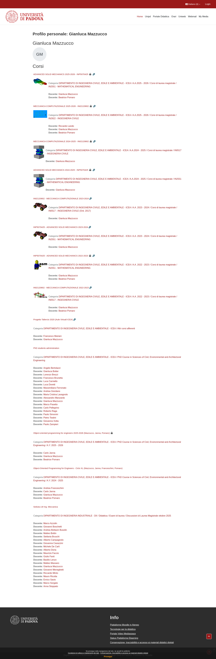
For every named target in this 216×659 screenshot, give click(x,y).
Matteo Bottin (49, 533)
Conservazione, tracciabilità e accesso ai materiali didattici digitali (124, 653)
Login (207, 4)
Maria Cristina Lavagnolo (55, 394)
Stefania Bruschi (51, 536)
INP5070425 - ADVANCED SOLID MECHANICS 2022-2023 (60, 256)
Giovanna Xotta (51, 421)
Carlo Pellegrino (51, 408)
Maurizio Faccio (51, 553)
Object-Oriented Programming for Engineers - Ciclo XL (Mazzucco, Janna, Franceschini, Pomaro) (77, 468)
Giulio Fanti (49, 556)
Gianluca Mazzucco (68, 94)
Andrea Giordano (51, 391)
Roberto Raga (50, 411)
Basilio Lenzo (49, 560)
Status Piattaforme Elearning (124, 638)
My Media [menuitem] (203, 16)
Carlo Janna (49, 453)
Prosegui (108, 656)
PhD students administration (46, 348)
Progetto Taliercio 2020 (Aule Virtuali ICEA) (53, 319)
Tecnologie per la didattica (123, 629)
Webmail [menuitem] (192, 16)
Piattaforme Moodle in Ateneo (124, 625)
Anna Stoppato (50, 586)
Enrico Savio (49, 579)
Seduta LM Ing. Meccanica (45, 507)
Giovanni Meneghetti (53, 570)
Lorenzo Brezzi (50, 374)
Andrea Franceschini (53, 488)
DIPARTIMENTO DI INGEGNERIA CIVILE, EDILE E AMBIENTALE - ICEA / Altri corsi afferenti (89, 328)
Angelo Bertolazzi (52, 368)
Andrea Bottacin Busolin (55, 530)
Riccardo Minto (50, 573)
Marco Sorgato (50, 583)
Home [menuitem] (140, 16)
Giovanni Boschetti (52, 526)
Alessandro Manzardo (54, 398)
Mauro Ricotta (50, 576)
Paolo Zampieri (50, 424)
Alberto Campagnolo (53, 540)
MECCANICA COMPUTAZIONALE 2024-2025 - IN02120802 (61, 141)
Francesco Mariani (52, 336)
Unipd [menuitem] (148, 16)
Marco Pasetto (50, 404)
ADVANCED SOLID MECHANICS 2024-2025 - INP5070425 (60, 170)
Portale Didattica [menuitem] (161, 16)
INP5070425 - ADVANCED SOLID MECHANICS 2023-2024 (60, 227)
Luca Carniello (50, 381)
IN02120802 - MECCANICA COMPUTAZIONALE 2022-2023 (61, 287)
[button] (193, 4)
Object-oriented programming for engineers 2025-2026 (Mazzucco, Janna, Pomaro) (71, 433)
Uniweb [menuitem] (182, 16)
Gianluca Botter (51, 371)
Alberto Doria (49, 550)
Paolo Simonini (50, 414)
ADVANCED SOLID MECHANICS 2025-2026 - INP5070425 (60, 74)
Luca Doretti (49, 384)
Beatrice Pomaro (67, 97)
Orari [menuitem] (173, 16)
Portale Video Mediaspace (123, 633)
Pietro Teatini (49, 418)
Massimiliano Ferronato (54, 388)
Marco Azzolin (50, 523)
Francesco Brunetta (53, 378)
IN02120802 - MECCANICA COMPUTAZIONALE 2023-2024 (61, 198)
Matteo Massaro (51, 563)
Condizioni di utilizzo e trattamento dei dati (83, 653)
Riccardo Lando (66, 126)
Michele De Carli (51, 546)
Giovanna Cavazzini (53, 543)
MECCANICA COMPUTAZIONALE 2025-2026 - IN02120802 (61, 106)
